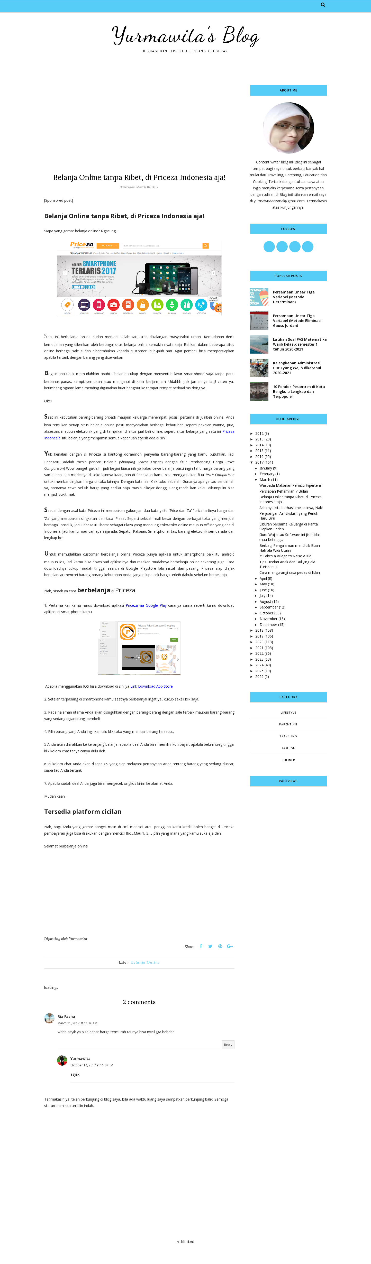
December (268, 624)
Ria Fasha (66, 1016)
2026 (259, 676)
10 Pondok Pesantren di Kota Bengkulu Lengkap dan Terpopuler (299, 391)
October (266, 613)
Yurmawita (80, 1058)
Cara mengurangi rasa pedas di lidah (289, 572)
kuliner (288, 760)
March (265, 479)
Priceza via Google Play (146, 605)
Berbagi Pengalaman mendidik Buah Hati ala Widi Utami (289, 548)
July (262, 595)
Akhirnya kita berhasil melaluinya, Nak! (291, 507)
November (268, 618)
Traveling (288, 736)
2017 (259, 462)
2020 (259, 641)
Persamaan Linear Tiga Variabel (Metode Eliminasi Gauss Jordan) (297, 320)
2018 (259, 630)
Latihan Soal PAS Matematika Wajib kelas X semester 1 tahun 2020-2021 (300, 344)
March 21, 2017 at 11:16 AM (77, 1023)
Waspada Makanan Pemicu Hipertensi (290, 485)
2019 (259, 636)
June (263, 589)
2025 (259, 670)
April (263, 578)
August (265, 601)
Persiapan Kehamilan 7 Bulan (283, 491)
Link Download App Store (151, 686)
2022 (259, 653)
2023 (259, 659)
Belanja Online (145, 962)
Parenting (288, 724)
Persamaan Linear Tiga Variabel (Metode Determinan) (294, 297)
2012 (259, 433)
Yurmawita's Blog (186, 34)
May (263, 584)
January (266, 468)
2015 (259, 450)
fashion (288, 748)
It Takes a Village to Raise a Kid (285, 555)
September (269, 607)
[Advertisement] (139, 121)
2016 (259, 456)
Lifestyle (288, 712)
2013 (259, 439)
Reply (228, 1044)
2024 (259, 664)
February (267, 473)
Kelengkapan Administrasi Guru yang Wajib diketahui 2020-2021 (297, 368)
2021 (259, 647)
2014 (259, 444)
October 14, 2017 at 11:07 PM (91, 1065)
